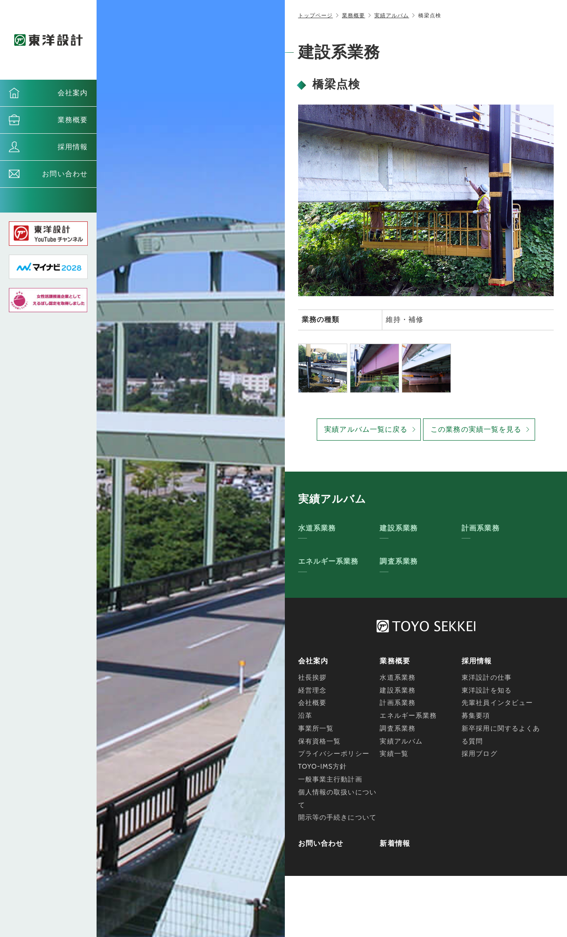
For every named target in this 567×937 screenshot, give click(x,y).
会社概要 (312, 703)
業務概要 (73, 120)
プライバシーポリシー (333, 754)
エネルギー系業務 (328, 561)
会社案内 (73, 93)
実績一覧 (394, 754)
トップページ (315, 15)
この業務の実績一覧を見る (476, 429)
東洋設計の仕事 (487, 677)
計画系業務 (481, 528)
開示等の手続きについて (337, 817)
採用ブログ (479, 754)
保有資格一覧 (319, 741)
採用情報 (73, 147)
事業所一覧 (316, 728)
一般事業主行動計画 (330, 779)
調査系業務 (399, 561)
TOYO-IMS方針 (322, 767)
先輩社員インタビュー (497, 703)
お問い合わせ (65, 174)
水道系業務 (317, 528)
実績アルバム (391, 15)
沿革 (305, 716)
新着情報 (395, 843)
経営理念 (312, 690)
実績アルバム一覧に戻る (366, 429)
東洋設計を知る (487, 690)
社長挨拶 (312, 677)
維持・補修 (405, 319)
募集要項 (476, 716)
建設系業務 (399, 528)
